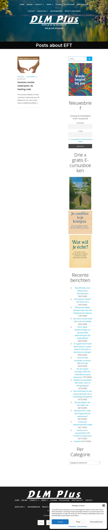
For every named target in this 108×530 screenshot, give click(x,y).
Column (58, 4)
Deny (78, 522)
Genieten (77, 441)
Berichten (20, 77)
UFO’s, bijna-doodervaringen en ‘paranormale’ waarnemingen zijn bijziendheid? (82, 332)
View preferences (96, 522)
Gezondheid (31, 77)
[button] (104, 505)
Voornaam (80, 123)
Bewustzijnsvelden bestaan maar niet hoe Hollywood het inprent (82, 310)
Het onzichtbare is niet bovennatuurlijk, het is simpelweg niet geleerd (82, 394)
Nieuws (30, 4)
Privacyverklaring (82, 526)
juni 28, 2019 (21, 79)
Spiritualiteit (82, 4)
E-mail (80, 131)
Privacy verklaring (73, 11)
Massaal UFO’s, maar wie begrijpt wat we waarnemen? (82, 413)
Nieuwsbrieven (56, 11)
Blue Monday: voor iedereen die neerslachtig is (82, 291)
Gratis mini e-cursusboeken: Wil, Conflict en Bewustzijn (83, 433)
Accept (60, 522)
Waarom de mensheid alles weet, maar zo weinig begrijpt (82, 383)
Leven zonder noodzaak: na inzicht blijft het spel (82, 360)
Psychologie (69, 4)
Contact (31, 11)
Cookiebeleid (72, 526)
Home (22, 4)
